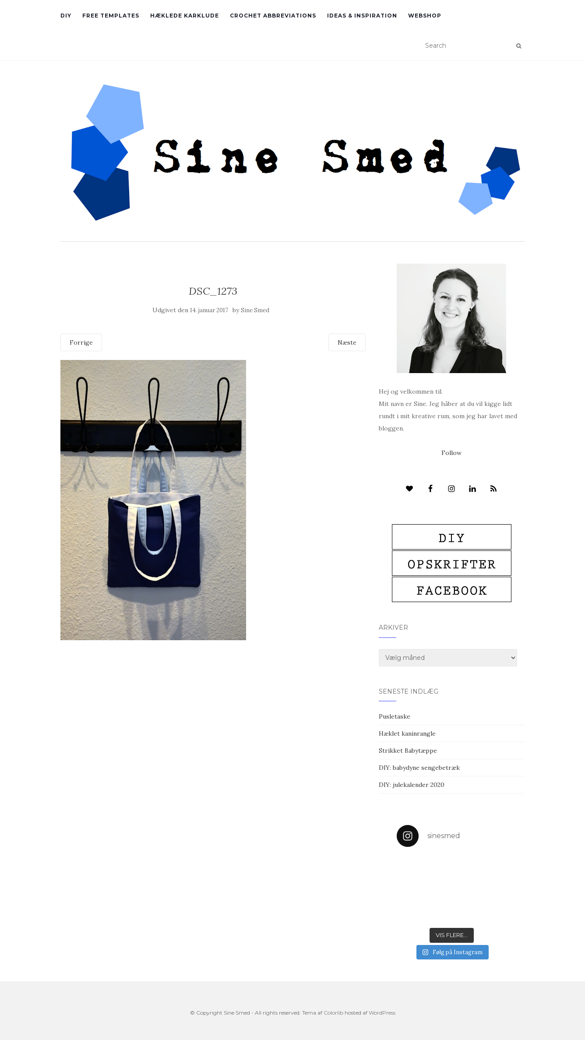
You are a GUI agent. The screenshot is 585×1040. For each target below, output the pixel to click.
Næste (347, 342)
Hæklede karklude (184, 15)
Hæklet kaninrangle (407, 733)
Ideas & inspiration (362, 15)
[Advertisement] (213, 703)
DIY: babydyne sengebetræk (419, 768)
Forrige (81, 342)
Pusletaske (394, 716)
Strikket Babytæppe (408, 750)
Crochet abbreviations (273, 15)
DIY (65, 15)
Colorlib (333, 1012)
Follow (451, 453)
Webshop (424, 15)
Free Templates (110, 15)
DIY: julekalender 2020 (411, 785)
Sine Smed (255, 310)
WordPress (382, 1012)
